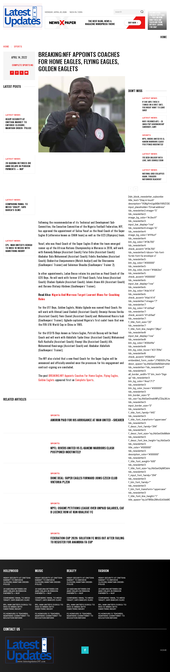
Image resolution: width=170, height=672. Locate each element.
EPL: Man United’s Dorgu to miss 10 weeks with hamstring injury (18, 248)
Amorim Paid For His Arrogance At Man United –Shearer (83, 420)
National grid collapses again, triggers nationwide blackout (153, 176)
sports (18, 46)
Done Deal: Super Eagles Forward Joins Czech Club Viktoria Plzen (85, 480)
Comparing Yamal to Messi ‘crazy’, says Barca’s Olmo (16, 207)
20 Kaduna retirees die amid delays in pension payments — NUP (18, 166)
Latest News (12, 115)
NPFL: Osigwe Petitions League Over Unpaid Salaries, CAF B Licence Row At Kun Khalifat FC (86, 510)
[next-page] (136, 188)
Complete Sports (84, 380)
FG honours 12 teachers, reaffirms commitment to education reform (16, 616)
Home (6, 46)
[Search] (142, 12)
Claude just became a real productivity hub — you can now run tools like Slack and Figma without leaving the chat (156, 18)
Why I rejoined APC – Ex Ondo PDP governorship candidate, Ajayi (153, 123)
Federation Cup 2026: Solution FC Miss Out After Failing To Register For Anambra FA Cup (83, 540)
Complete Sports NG (22, 65)
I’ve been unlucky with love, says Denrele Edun (152, 158)
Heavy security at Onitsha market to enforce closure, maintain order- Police (18, 123)
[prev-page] (130, 188)
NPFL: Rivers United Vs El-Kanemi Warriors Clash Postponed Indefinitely (83, 450)
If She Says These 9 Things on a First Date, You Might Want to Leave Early (153, 105)
